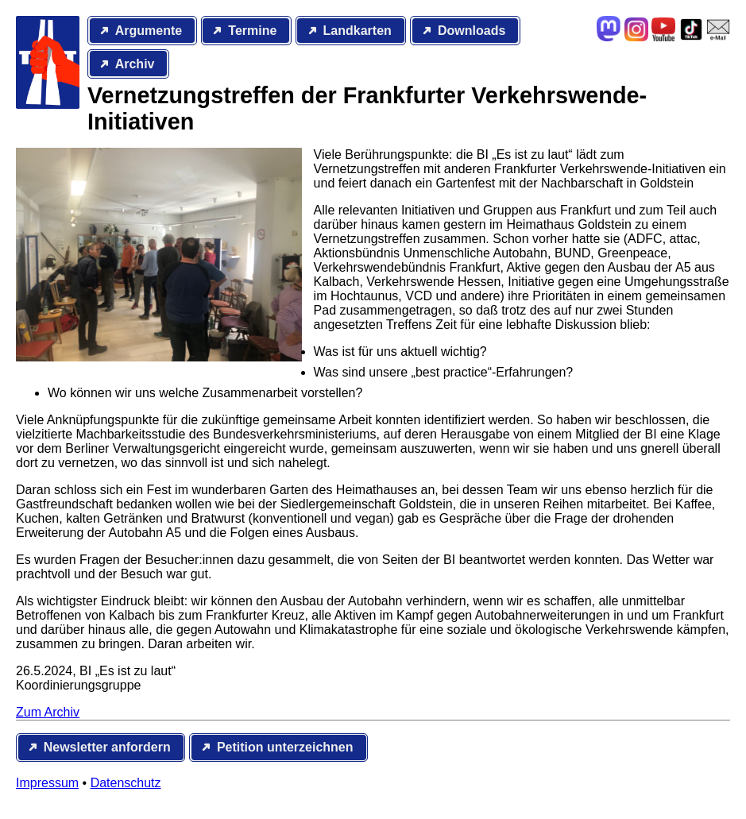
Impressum (47, 783)
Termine (252, 30)
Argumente (148, 30)
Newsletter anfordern (107, 747)
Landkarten (357, 30)
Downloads (471, 30)
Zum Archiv (47, 712)
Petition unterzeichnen (285, 747)
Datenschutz (126, 783)
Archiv (135, 64)
